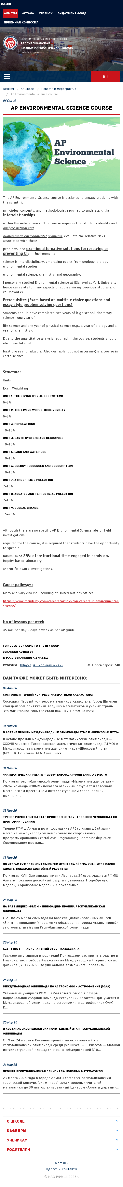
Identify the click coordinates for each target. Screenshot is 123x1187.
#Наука (25, 665)
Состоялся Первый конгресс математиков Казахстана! (48, 694)
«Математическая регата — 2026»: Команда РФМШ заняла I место (55, 774)
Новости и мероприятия (58, 88)
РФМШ (10, 42)
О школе (27, 88)
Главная (8, 88)
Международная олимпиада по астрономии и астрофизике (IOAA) (56, 986)
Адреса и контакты (61, 1169)
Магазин (61, 1163)
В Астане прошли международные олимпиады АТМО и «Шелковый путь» (61, 732)
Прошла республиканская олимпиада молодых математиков (53, 1071)
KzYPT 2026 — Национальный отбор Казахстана (41, 949)
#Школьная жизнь (48, 665)
